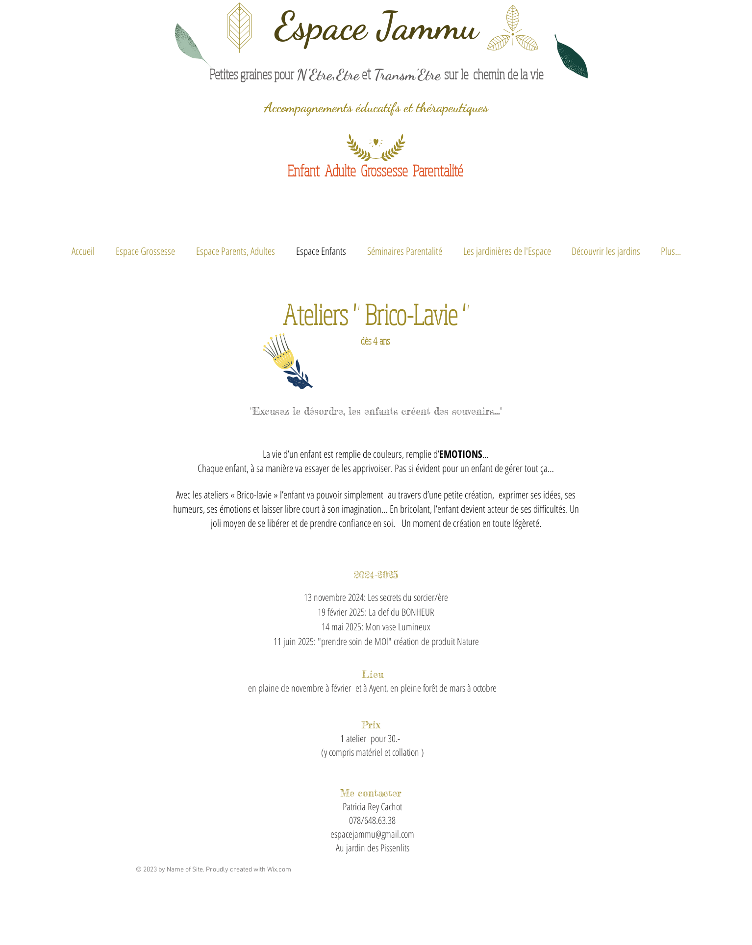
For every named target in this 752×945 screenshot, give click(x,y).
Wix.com (279, 870)
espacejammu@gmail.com (372, 834)
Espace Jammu (376, 25)
